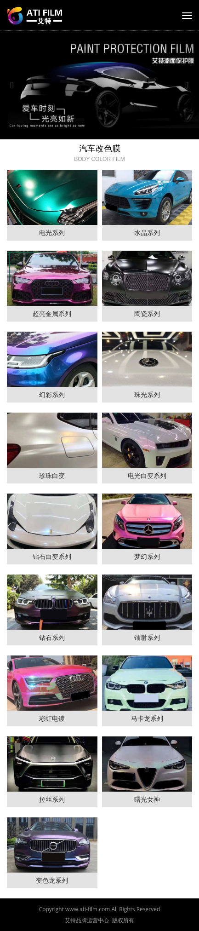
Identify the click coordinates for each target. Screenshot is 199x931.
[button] (15, 85)
